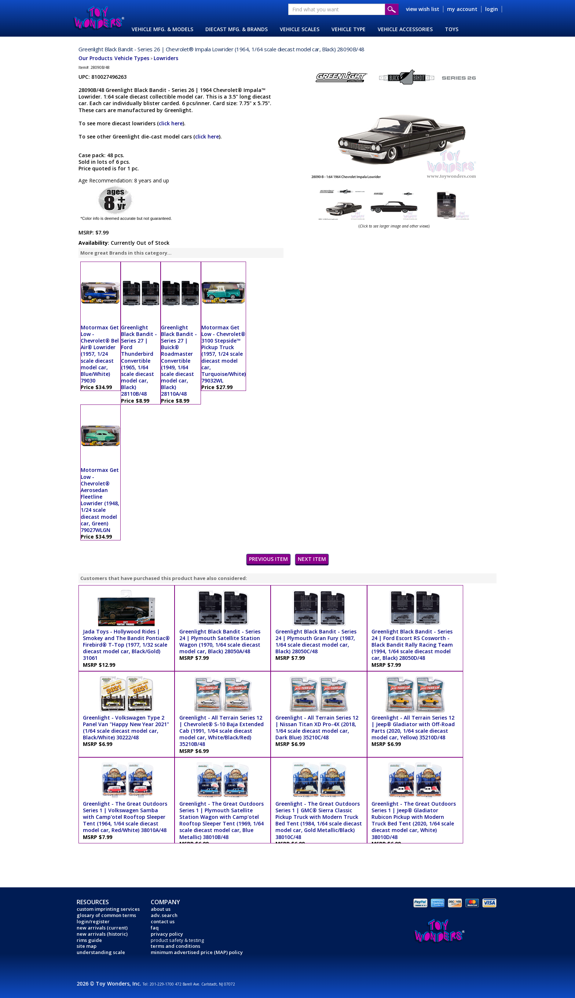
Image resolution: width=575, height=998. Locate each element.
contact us (163, 921)
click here (171, 123)
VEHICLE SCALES (299, 29)
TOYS (451, 29)
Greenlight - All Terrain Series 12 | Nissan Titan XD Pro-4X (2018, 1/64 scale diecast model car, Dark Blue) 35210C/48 (316, 727)
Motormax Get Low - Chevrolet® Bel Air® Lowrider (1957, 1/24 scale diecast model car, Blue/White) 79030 (100, 354)
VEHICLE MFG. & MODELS (162, 29)
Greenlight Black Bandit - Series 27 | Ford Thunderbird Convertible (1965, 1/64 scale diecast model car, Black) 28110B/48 (139, 361)
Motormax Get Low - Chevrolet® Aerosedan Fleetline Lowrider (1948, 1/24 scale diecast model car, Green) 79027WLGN (100, 499)
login (491, 8)
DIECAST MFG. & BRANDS (236, 29)
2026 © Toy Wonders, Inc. (110, 983)
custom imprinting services (108, 909)
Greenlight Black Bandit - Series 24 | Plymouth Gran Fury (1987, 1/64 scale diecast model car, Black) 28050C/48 (315, 641)
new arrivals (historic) (102, 934)
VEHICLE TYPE (349, 29)
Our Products (95, 58)
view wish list (422, 8)
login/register (93, 921)
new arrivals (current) (102, 927)
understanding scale (101, 952)
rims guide (89, 940)
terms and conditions (175, 946)
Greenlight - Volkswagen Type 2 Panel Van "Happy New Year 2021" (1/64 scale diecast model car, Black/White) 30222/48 (126, 727)
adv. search (164, 915)
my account (462, 8)
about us (161, 909)
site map (86, 946)
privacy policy (167, 934)
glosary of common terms (106, 915)
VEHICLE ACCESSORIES (405, 29)
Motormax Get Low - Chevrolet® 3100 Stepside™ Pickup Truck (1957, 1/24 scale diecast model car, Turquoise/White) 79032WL (223, 354)
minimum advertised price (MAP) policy (197, 952)
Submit (392, 9)
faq (155, 927)
